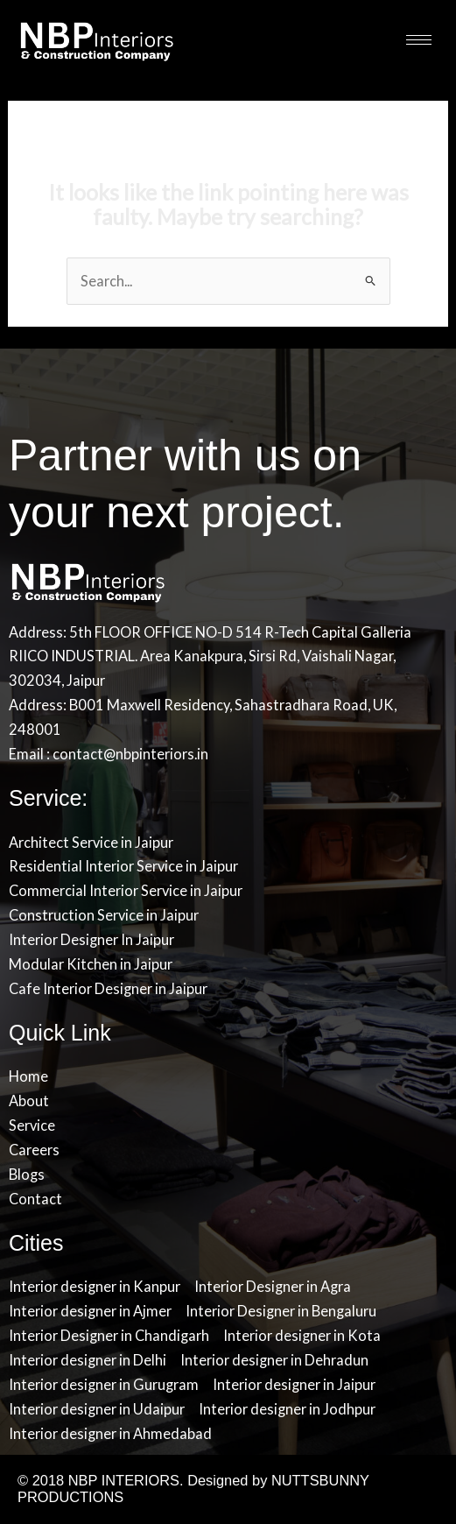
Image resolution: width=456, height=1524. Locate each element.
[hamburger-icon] (418, 40)
